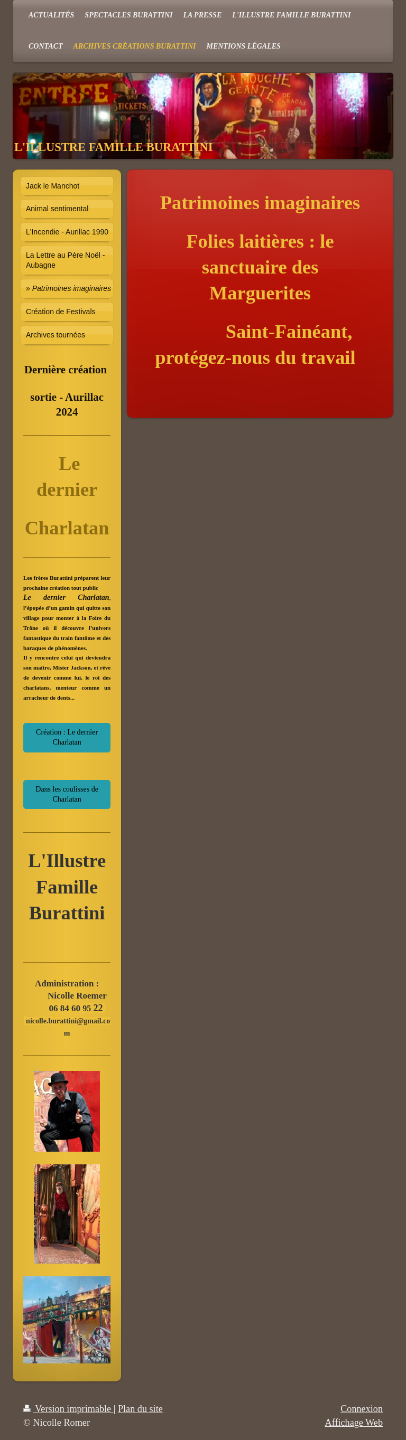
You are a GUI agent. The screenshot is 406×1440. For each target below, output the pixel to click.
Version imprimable (68, 1409)
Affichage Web (354, 1422)
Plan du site (140, 1409)
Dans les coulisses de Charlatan (66, 794)
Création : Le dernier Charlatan (67, 737)
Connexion (361, 1409)
